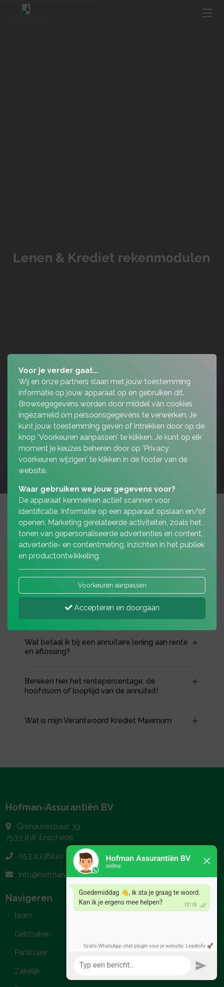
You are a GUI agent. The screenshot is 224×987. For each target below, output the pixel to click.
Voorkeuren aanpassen (112, 585)
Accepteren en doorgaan (112, 607)
